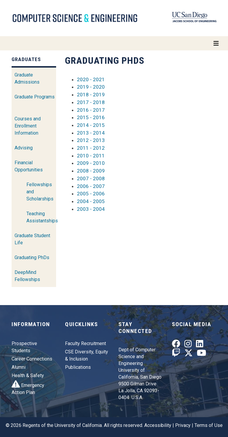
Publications (78, 367)
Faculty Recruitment (85, 343)
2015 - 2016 (91, 117)
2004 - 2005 (91, 201)
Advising (24, 148)
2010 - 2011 (91, 156)
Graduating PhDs (32, 257)
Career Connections (32, 359)
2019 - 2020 (91, 87)
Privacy (183, 425)
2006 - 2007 (91, 186)
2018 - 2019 (91, 95)
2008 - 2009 (91, 171)
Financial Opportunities (29, 166)
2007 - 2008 (91, 178)
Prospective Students (24, 347)
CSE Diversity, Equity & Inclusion (86, 355)
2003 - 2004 (91, 209)
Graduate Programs (35, 97)
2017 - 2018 (91, 102)
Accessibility (157, 425)
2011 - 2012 (91, 148)
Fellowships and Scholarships (39, 192)
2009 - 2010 (91, 163)
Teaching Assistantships (42, 217)
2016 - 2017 (91, 110)
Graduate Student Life (32, 239)
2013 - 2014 (91, 133)
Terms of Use (208, 425)
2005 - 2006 (91, 194)
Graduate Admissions (27, 78)
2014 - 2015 (91, 125)
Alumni (19, 367)
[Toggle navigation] (114, 43)
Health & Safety (28, 375)
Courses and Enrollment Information (28, 126)
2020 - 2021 (91, 79)
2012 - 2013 (91, 140)
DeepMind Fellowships (27, 275)
